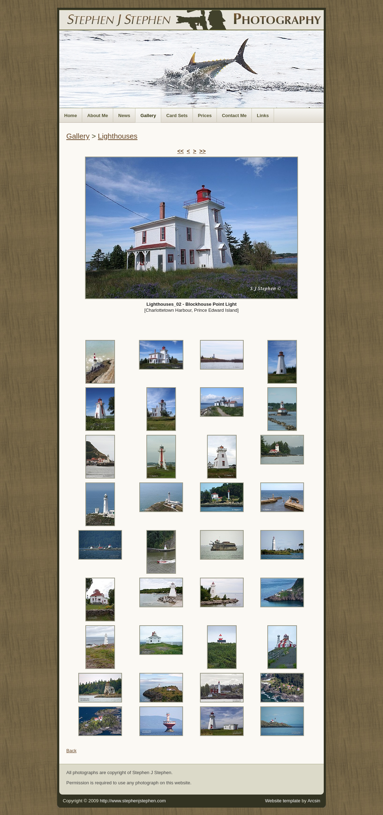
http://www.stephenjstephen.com (133, 800)
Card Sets (177, 115)
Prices (205, 115)
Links (263, 115)
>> (202, 151)
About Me (97, 115)
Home (70, 115)
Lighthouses (118, 136)
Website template (282, 800)
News (124, 115)
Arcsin (314, 800)
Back (71, 750)
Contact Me (234, 115)
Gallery (148, 115)
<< (180, 151)
